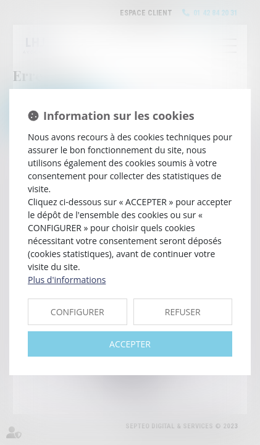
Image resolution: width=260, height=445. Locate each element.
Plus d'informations (67, 280)
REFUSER (183, 312)
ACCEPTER (130, 344)
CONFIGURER (77, 312)
